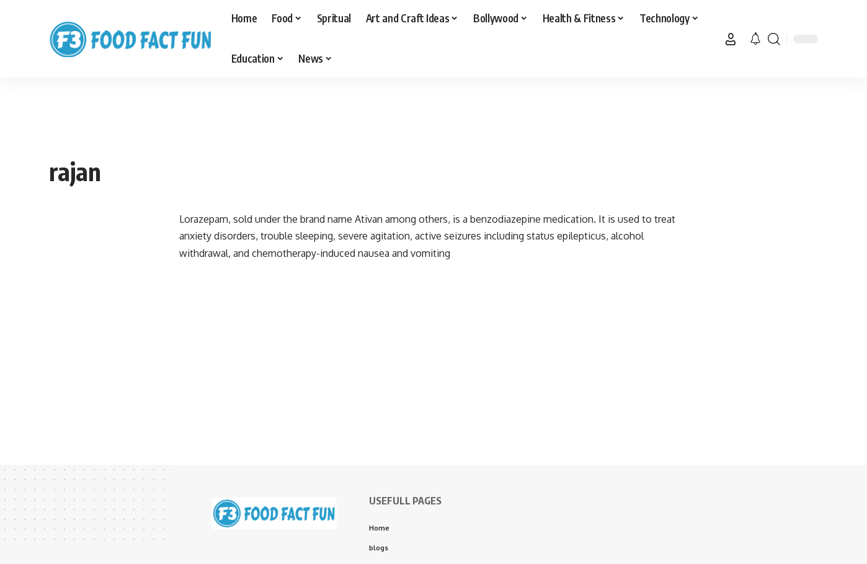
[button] (730, 39)
